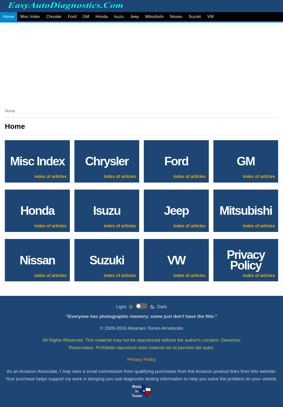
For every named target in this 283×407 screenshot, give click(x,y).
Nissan (176, 16)
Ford (72, 16)
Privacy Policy (141, 359)
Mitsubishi (154, 16)
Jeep (134, 16)
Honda (101, 16)
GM (86, 16)
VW (210, 16)
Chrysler (54, 16)
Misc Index (30, 16)
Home (8, 16)
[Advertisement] (141, 64)
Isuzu (119, 16)
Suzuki (195, 16)
